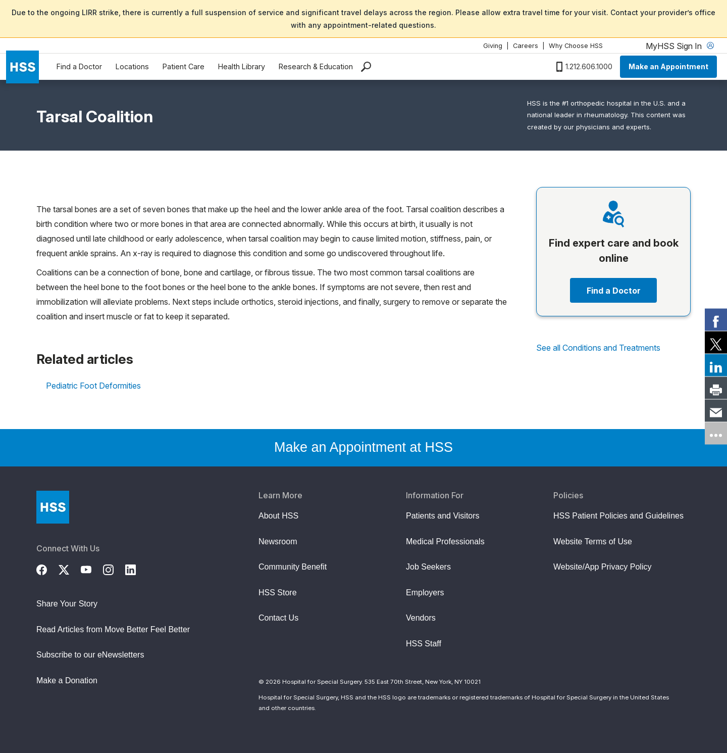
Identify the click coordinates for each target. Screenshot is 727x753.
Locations (132, 66)
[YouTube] (92, 568)
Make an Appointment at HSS (363, 447)
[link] (716, 320)
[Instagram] (114, 568)
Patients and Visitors (443, 515)
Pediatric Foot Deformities (93, 386)
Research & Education (316, 66)
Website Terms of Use (592, 541)
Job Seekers (428, 566)
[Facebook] (47, 568)
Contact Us (278, 618)
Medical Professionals (445, 541)
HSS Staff (423, 643)
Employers (425, 592)
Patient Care (183, 66)
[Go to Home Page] (52, 507)
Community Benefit (292, 566)
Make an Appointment (668, 66)
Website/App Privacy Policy (602, 566)
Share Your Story (66, 603)
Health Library (241, 66)
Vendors (421, 618)
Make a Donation (66, 680)
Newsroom (277, 541)
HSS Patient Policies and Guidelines (618, 515)
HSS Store (277, 592)
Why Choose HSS (576, 46)
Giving (492, 46)
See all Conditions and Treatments (598, 348)
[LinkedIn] (136, 568)
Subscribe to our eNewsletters (90, 654)
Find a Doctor (79, 66)
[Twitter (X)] (70, 568)
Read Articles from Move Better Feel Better (113, 629)
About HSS (278, 515)
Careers (525, 46)
